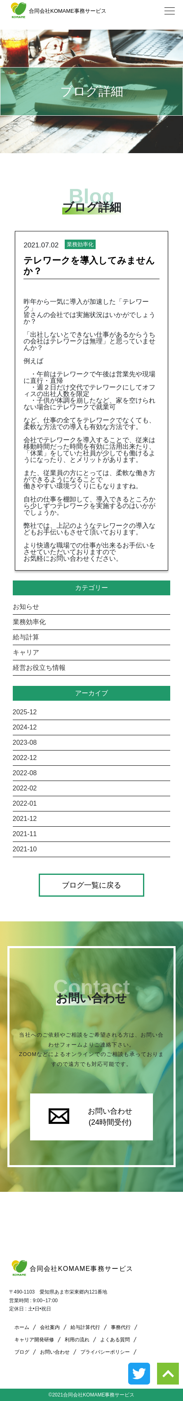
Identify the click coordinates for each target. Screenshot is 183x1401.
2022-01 (25, 803)
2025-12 (25, 712)
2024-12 (25, 727)
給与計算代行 (85, 1327)
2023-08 (25, 742)
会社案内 (50, 1327)
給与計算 (26, 637)
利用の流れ (77, 1340)
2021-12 (25, 818)
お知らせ (26, 606)
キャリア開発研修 (34, 1340)
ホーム (21, 1327)
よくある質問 (115, 1340)
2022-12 (25, 757)
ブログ (21, 1352)
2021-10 (25, 849)
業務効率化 (29, 621)
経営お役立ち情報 (39, 667)
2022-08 (25, 772)
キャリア (26, 652)
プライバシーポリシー (105, 1352)
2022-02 (25, 788)
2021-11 (25, 833)
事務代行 (121, 1327)
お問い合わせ (55, 1352)
